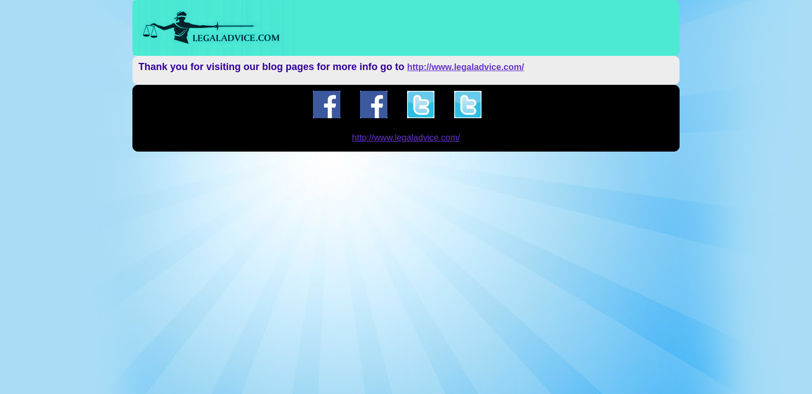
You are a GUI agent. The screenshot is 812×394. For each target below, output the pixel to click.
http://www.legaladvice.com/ (465, 67)
